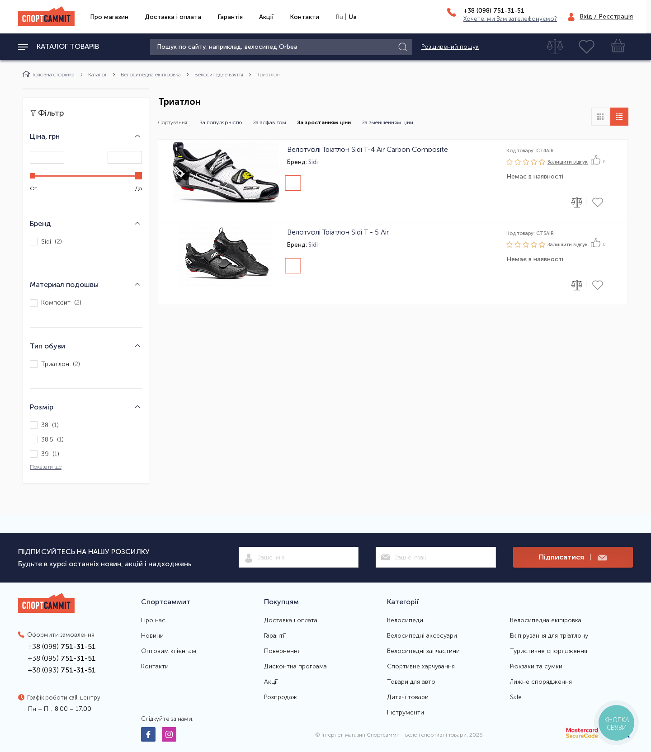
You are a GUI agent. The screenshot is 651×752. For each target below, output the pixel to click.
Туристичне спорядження (548, 651)
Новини (152, 636)
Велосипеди (405, 620)
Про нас (153, 620)
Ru (339, 17)
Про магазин (109, 17)
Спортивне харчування (421, 666)
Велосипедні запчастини (423, 651)
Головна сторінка (49, 74)
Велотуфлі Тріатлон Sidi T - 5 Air (338, 232)
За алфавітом (269, 122)
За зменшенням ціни (387, 122)
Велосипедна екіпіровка (151, 74)
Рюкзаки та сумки (536, 666)
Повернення (282, 651)
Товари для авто (411, 682)
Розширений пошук (450, 47)
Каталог (97, 74)
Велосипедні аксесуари (422, 636)
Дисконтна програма (295, 666)
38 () (44, 425)
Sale (516, 697)
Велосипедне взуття (218, 74)
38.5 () (47, 439)
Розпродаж (280, 697)
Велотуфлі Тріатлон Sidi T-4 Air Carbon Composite (367, 149)
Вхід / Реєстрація (606, 16)
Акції (266, 17)
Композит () (55, 303)
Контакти (304, 17)
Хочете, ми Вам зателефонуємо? (510, 19)
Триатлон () (55, 364)
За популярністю (220, 122)
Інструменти (405, 713)
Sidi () (46, 241)
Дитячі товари (408, 697)
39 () (44, 454)
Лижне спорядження (541, 682)
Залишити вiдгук (567, 162)
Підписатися (573, 557)
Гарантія (230, 17)
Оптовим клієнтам (168, 651)
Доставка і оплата (173, 17)
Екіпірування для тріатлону (549, 636)
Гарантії (275, 636)
